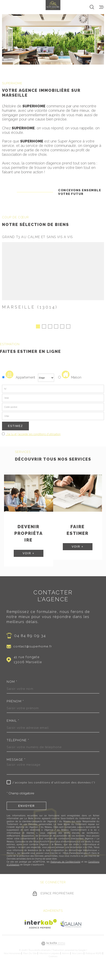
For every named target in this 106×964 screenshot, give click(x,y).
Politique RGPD (93, 951)
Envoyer (26, 804)
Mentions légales (49, 951)
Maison (71, 375)
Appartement (19, 375)
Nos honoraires (12, 951)
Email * (13, 719)
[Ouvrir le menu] (101, 7)
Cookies (53, 955)
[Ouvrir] (91, 7)
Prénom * (15, 699)
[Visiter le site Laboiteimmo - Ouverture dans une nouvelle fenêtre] (53, 942)
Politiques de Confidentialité (65, 860)
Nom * (12, 680)
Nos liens (77, 951)
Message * (16, 758)
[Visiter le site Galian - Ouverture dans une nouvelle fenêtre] (70, 922)
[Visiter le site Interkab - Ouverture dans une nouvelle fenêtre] (41, 922)
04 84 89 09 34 (30, 634)
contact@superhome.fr (33, 645)
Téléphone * (18, 738)
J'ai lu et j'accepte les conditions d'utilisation (33, 432)
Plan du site (30, 951)
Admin (65, 951)
